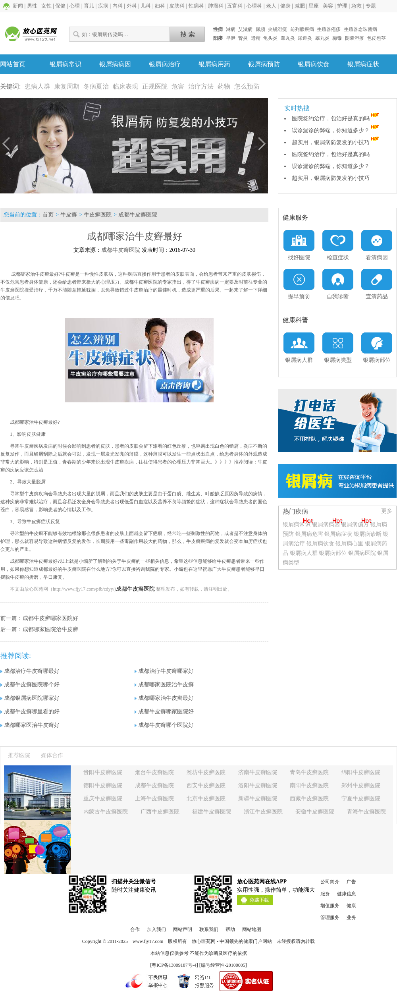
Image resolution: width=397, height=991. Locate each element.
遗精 (255, 38)
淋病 (230, 29)
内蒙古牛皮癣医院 (105, 812)
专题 (371, 6)
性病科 (196, 6)
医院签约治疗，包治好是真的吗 (336, 119)
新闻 (18, 6)
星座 (313, 6)
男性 (32, 6)
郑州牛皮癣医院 (360, 785)
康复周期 (66, 86)
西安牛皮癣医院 (206, 785)
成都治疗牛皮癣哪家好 (164, 671)
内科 (117, 6)
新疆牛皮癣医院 (257, 799)
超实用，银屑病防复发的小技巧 (336, 142)
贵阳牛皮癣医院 (102, 772)
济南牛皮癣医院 (257, 772)
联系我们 (208, 929)
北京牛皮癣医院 (206, 799)
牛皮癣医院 (98, 215)
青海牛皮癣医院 (366, 812)
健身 (285, 6)
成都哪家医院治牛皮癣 (50, 629)
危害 (178, 86)
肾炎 (243, 38)
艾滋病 (245, 29)
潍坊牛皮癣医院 (206, 772)
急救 (356, 6)
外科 (132, 6)
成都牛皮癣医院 (137, 215)
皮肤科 (177, 6)
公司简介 (329, 882)
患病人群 (37, 86)
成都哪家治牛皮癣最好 (164, 698)
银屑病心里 (349, 544)
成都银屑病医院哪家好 (30, 698)
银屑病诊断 (368, 534)
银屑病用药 (214, 64)
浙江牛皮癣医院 (263, 812)
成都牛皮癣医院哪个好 (30, 685)
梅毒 (337, 38)
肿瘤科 (216, 6)
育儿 (89, 6)
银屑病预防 (264, 64)
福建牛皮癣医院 (211, 812)
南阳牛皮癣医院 (309, 785)
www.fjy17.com (148, 941)
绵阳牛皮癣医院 (360, 772)
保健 (60, 6)
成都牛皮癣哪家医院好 (50, 618)
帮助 (230, 929)
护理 (342, 6)
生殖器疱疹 (329, 29)
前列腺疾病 (302, 29)
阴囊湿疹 (354, 38)
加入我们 (156, 929)
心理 (74, 6)
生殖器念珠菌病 (360, 29)
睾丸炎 (288, 38)
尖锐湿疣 (277, 29)
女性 (46, 6)
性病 (218, 29)
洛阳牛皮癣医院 (257, 785)
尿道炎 (305, 38)
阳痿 (218, 38)
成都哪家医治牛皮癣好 (30, 725)
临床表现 (125, 86)
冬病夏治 (96, 86)
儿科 (146, 6)
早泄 (230, 38)
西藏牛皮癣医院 (309, 799)
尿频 (260, 29)
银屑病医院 (362, 553)
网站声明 (182, 929)
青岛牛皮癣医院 (309, 772)
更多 (386, 511)
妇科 (160, 6)
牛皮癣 (68, 215)
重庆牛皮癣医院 (102, 799)
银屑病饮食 (314, 64)
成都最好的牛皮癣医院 (62, 569)
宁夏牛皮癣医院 (360, 799)
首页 (48, 215)
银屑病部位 (333, 553)
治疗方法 (201, 86)
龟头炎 (270, 38)
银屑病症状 (363, 64)
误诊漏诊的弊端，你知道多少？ (336, 130)
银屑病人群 (304, 553)
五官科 (235, 6)
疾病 (103, 6)
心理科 (254, 6)
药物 (224, 86)
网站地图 (251, 929)
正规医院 (155, 86)
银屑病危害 (309, 534)
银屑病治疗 (165, 64)
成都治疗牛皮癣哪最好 (30, 671)
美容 (328, 6)
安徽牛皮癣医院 (314, 812)
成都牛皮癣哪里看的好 (30, 712)
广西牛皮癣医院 (160, 812)
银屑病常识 (65, 64)
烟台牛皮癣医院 (154, 772)
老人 (271, 6)
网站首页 (12, 64)
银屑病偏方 (355, 524)
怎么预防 (247, 86)
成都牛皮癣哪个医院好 (164, 725)
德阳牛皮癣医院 (102, 785)
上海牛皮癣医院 (154, 799)
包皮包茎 (376, 38)
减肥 (300, 6)
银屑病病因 (115, 64)
